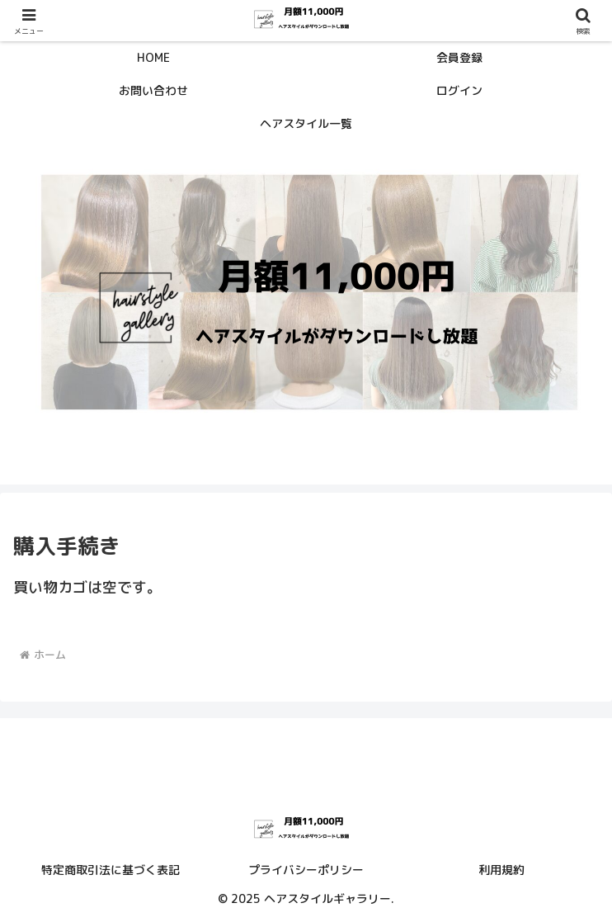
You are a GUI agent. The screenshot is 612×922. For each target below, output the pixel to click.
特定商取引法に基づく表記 (110, 869)
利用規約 (501, 869)
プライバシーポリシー (306, 869)
